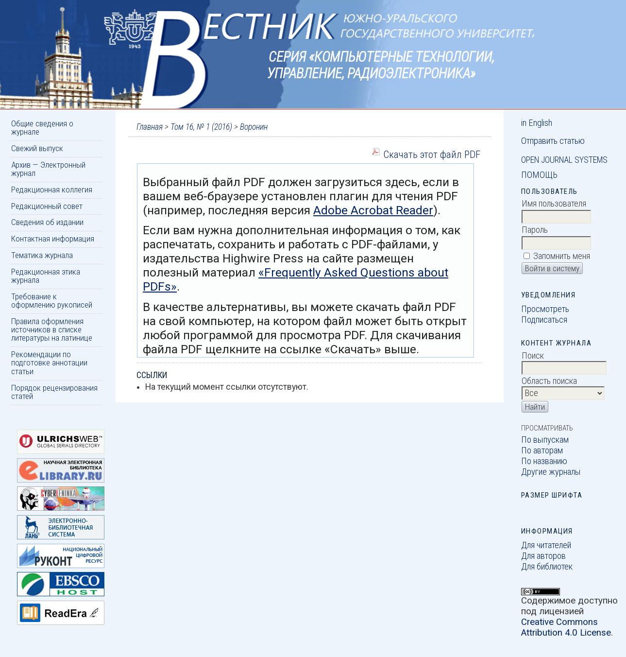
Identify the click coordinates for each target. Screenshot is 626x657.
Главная (149, 127)
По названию (544, 461)
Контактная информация (52, 238)
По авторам (542, 450)
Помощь (539, 175)
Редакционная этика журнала (45, 276)
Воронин (254, 127)
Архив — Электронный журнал (48, 169)
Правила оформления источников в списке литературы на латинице (51, 329)
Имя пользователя (554, 203)
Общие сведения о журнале (42, 128)
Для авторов (543, 556)
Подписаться (544, 319)
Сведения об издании (47, 222)
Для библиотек (547, 566)
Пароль (535, 230)
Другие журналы (551, 472)
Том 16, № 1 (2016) (201, 127)
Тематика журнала (42, 255)
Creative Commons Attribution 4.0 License (566, 627)
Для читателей (546, 545)
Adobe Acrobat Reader (373, 210)
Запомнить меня (561, 256)
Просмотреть (545, 309)
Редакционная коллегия (51, 189)
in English (536, 123)
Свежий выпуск (37, 148)
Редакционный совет (47, 206)
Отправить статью (553, 141)
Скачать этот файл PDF (431, 154)
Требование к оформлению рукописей (51, 301)
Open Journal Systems (564, 160)
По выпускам (545, 439)
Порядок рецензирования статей (54, 392)
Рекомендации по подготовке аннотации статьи (49, 362)
